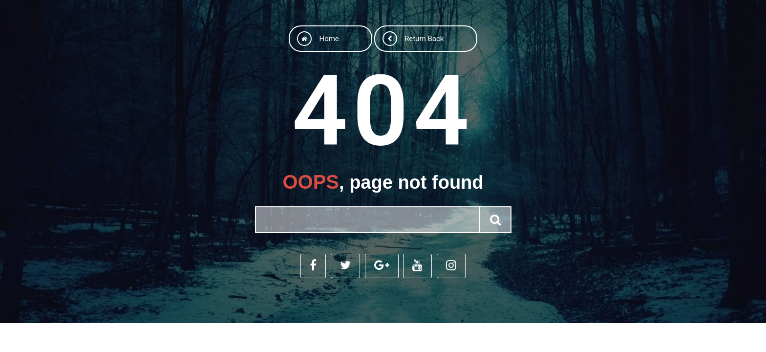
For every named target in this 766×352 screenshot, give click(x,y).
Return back (413, 37)
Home (314, 37)
